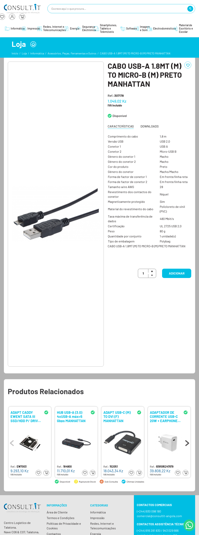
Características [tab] (121, 126)
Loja (24, 53)
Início (15, 53)
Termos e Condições (60, 518)
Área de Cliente (57, 512)
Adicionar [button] (177, 273)
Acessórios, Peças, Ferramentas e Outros (72, 53)
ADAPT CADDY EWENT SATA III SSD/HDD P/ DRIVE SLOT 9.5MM (25, 416)
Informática (37, 53)
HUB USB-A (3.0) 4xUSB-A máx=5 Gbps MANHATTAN (71, 416)
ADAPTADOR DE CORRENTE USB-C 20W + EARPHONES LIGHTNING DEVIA (165, 416)
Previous (12, 442)
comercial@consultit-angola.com (159, 516)
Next (187, 442)
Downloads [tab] (150, 126)
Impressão (97, 518)
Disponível (120, 116)
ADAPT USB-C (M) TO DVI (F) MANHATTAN (117, 416)
